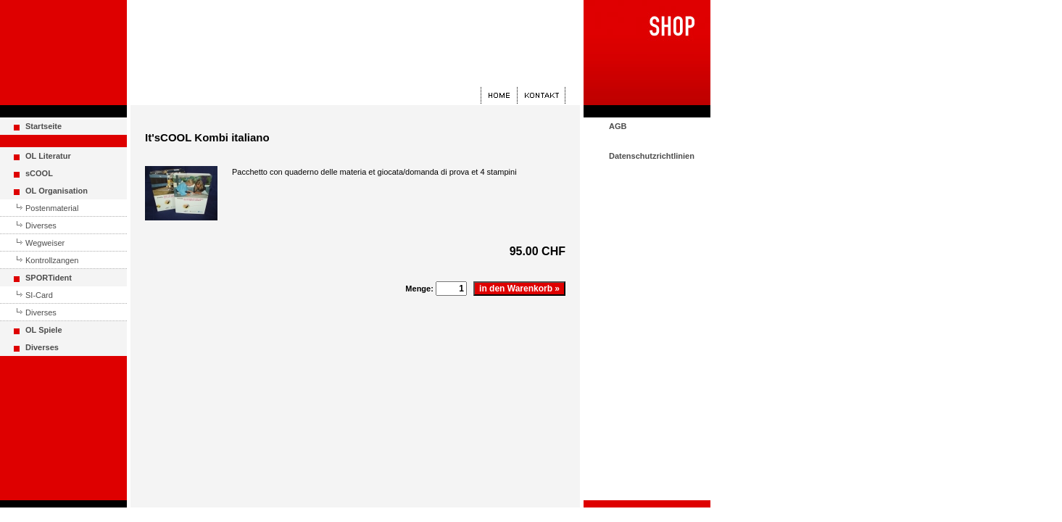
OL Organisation (56, 190)
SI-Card (39, 295)
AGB (617, 126)
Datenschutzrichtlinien (651, 156)
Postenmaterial (51, 208)
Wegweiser (45, 243)
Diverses (41, 225)
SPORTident (48, 277)
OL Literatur (48, 156)
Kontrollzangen (51, 260)
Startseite (43, 126)
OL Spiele (43, 330)
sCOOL (39, 173)
